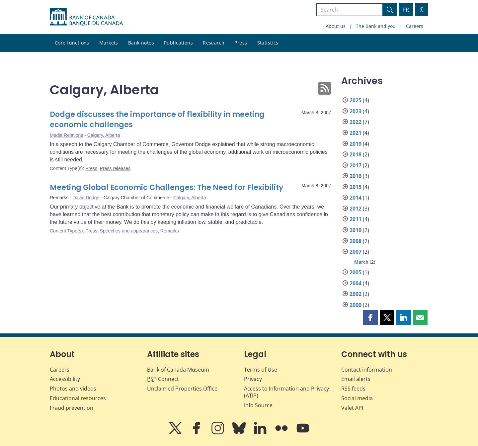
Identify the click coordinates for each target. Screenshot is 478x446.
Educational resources (78, 398)
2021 (355, 132)
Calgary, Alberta (103, 135)
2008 (355, 241)
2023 (355, 111)
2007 (355, 251)
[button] (370, 317)
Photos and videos (73, 388)
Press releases (115, 168)
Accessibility (65, 379)
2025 (355, 100)
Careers (414, 26)
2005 (355, 272)
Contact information (366, 369)
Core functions (72, 43)
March (361, 262)
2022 (355, 122)
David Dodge (85, 197)
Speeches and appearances (129, 230)
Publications (178, 43)
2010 (355, 230)
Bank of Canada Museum (178, 369)
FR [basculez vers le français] (406, 9)
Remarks (169, 230)
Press (240, 43)
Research (213, 43)
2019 (355, 143)
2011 (355, 219)
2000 (355, 305)
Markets (108, 43)
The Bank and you (376, 26)
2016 (355, 176)
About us (336, 26)
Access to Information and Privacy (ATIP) (286, 392)
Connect (163, 379)
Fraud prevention (71, 407)
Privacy (253, 379)
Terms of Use (260, 369)
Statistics (268, 43)
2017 (355, 165)
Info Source (258, 405)
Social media (357, 398)
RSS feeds (353, 388)
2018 (355, 154)
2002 (355, 294)
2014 (355, 197)
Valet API (352, 407)
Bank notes (141, 43)
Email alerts (355, 379)
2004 (355, 283)
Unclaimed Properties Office (182, 388)
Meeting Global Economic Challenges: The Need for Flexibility (166, 187)
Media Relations (66, 135)
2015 (355, 187)
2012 (355, 208)
